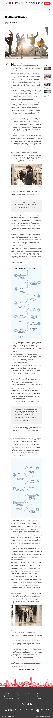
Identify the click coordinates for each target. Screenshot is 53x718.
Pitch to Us (39, 698)
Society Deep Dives (7, 9)
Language (6, 698)
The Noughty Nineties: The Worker (47, 88)
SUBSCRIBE (47, 3)
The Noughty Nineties (34, 662)
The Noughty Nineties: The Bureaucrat (46, 80)
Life (5, 695)
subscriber (26, 663)
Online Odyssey (20, 9)
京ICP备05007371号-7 (47, 716)
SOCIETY (6, 14)
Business (5, 696)
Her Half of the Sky (32, 9)
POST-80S (16, 666)
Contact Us (39, 699)
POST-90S (20, 666)
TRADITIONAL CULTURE (46, 94)
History (9, 693)
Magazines (18, 693)
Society (5, 693)
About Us (38, 693)
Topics (5, 691)
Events (26, 695)
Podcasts (18, 696)
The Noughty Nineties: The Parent (47, 72)
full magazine (37, 663)
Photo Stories (10, 698)
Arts (9, 695)
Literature (9, 696)
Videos (18, 698)
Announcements (27, 693)
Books (18, 695)
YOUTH (24, 666)
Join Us (38, 696)
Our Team (39, 695)
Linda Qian (11, 22)
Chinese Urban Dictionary (45, 9)
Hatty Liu (15, 22)
